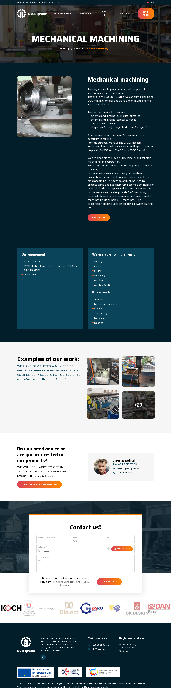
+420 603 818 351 (123, 472)
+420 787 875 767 (49, 2)
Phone (74, 537)
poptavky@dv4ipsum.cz (126, 468)
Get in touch (146, 13)
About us (106, 13)
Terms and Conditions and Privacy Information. (70, 583)
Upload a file (43, 547)
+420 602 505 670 (98, 644)
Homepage (66, 48)
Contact (124, 13)
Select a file (122, 548)
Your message (44, 557)
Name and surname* (46, 537)
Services (86, 13)
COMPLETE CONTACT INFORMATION (39, 484)
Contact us (98, 217)
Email (107, 537)
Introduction (62, 13)
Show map (124, 651)
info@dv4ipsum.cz (26, 2)
